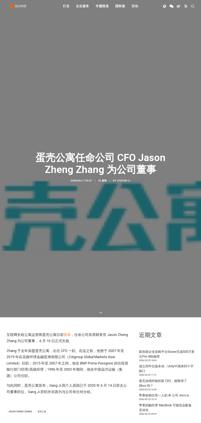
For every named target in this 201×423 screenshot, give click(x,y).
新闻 (104, 119)
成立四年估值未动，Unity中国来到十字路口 (166, 246)
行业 (66, 8)
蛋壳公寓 (41, 289)
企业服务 (82, 8)
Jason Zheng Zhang (20, 289)
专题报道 (102, 8)
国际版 (120, 8)
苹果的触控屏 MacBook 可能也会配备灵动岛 (165, 285)
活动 (134, 8)
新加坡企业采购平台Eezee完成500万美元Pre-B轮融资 (166, 231)
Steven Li (123, 119)
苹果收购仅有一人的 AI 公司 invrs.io (164, 273)
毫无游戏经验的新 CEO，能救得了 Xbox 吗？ (163, 261)
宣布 (67, 212)
